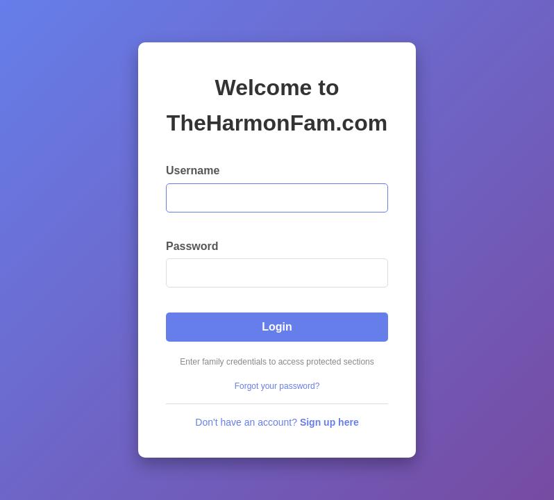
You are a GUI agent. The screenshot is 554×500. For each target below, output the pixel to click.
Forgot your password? (277, 386)
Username (192, 170)
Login (277, 327)
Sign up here (329, 422)
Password (192, 246)
